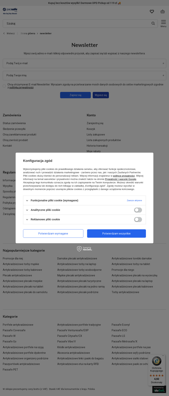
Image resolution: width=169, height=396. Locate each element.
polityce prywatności (124, 175)
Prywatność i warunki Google (120, 179)
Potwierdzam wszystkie (116, 233)
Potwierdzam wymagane (53, 233)
